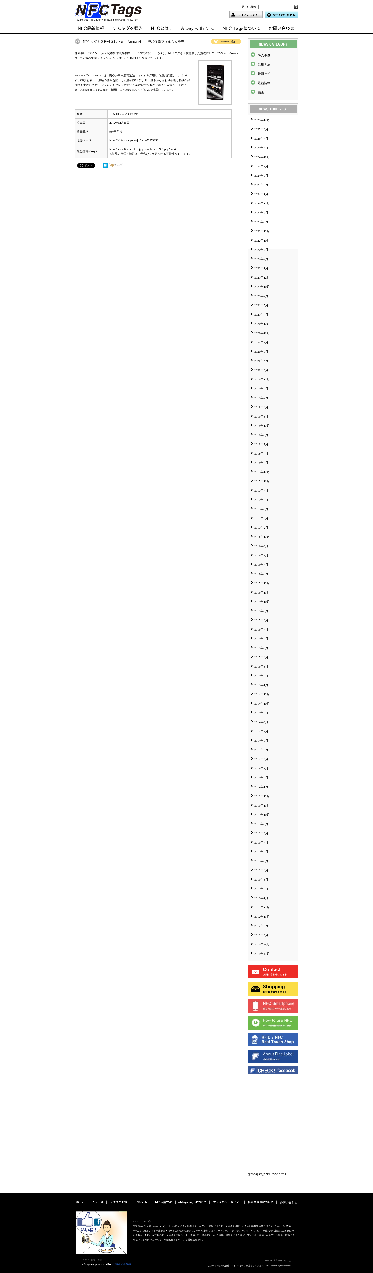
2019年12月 (262, 379)
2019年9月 (261, 388)
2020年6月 (261, 351)
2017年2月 (261, 527)
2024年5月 (261, 175)
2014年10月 (262, 703)
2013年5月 (261, 861)
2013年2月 (261, 889)
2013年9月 (261, 824)
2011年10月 (262, 953)
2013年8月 (261, 833)
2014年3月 (261, 768)
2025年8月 (261, 129)
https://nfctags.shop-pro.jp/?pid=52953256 (133, 140)
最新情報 (264, 83)
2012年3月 (261, 935)
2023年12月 (262, 203)
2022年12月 (262, 231)
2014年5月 (261, 750)
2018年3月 (261, 463)
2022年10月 (262, 240)
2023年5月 (261, 222)
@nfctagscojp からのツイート (267, 1174)
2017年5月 (261, 509)
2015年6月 (261, 639)
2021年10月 (262, 287)
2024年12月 (262, 157)
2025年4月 (261, 148)
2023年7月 (261, 212)
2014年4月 (261, 759)
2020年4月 (261, 361)
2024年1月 (261, 194)
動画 (261, 92)
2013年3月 (261, 879)
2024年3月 (261, 185)
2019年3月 (261, 416)
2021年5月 (261, 305)
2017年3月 (261, 518)
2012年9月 (261, 926)
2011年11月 (262, 944)
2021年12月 (262, 277)
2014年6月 (261, 740)
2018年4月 (261, 453)
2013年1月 (261, 898)
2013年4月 (261, 870)
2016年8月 (261, 555)
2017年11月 (262, 481)
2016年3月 (261, 574)
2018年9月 (261, 435)
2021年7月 (261, 296)
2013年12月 (262, 796)
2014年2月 (261, 777)
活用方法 (264, 64)
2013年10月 (262, 815)
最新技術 (264, 74)
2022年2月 (261, 259)
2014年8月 (261, 722)
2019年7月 (261, 398)
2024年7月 (261, 166)
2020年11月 (262, 333)
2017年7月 (261, 490)
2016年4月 (261, 564)
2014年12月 (262, 694)
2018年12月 (262, 426)
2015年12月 (262, 583)
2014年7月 (261, 731)
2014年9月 (261, 713)
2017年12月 (262, 472)
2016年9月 (261, 546)
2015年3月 (261, 666)
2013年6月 (261, 852)
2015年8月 (261, 620)
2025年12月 (262, 120)
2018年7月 (261, 444)
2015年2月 (261, 676)
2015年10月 (262, 601)
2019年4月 (261, 407)
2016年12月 (262, 537)
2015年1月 (261, 685)
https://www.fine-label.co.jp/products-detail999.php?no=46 (143, 149)
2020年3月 (261, 370)
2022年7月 (261, 250)
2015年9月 (261, 611)
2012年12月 (262, 907)
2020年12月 (262, 324)
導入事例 (264, 55)
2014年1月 (261, 787)
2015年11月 (262, 592)
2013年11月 (262, 805)
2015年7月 (261, 629)
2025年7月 (261, 138)
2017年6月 (261, 500)
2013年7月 (261, 842)
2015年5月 (261, 648)
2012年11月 (262, 916)
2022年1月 (261, 268)
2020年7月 (261, 342)
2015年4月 (261, 657)
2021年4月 (261, 314)
